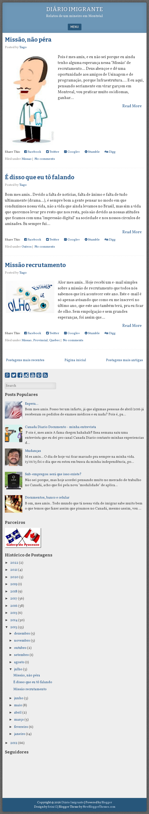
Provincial (40, 340)
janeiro (19, 734)
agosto (19, 662)
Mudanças (33, 451)
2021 (13, 570)
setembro (21, 655)
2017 (13, 598)
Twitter (52, 152)
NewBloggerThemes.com (99, 807)
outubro (20, 648)
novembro (22, 640)
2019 (13, 584)
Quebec (54, 340)
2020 (14, 577)
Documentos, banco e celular (47, 497)
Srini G (52, 807)
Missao (27, 159)
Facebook (32, 152)
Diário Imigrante (74, 9)
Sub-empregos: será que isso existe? (53, 474)
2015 (13, 613)
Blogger (106, 803)
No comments (44, 159)
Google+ (72, 152)
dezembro (22, 633)
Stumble (92, 152)
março (19, 719)
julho (18, 669)
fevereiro (21, 727)
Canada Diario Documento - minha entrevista (60, 427)
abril (18, 712)
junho (18, 698)
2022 (14, 563)
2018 (13, 591)
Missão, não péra (28, 39)
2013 (13, 627)
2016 (13, 606)
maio (18, 705)
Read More (132, 106)
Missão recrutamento (35, 265)
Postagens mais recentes (25, 360)
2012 (13, 743)
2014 (13, 620)
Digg (110, 152)
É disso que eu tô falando (39, 177)
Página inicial (75, 360)
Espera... (31, 404)
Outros (27, 247)
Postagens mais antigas (124, 360)
